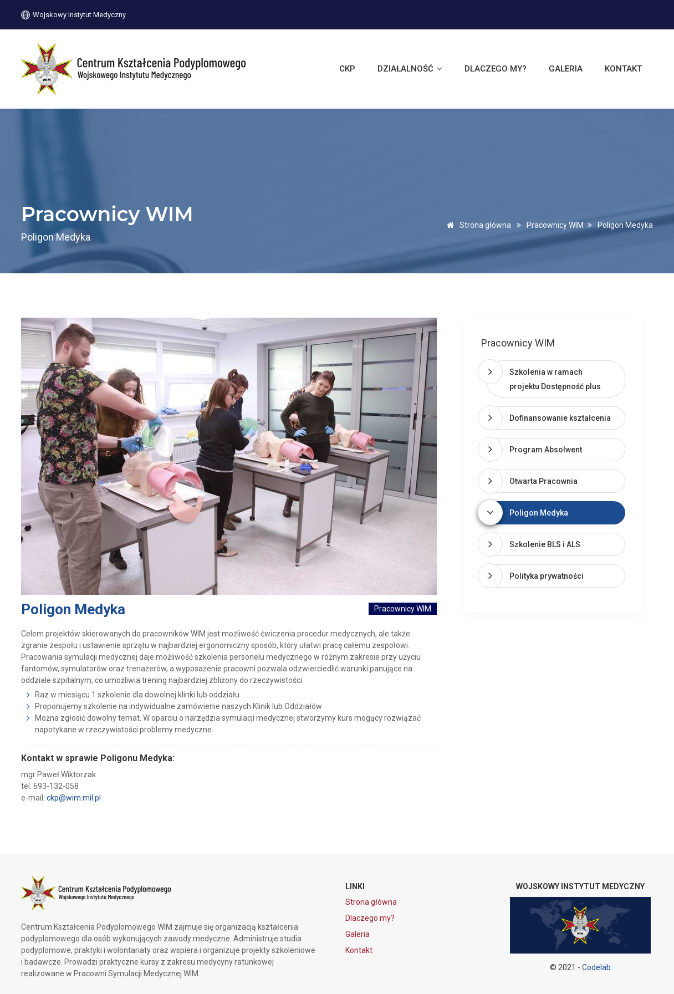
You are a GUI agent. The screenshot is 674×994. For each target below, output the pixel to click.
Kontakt (623, 69)
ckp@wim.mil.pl (74, 797)
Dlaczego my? (495, 69)
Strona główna (477, 225)
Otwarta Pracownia (543, 481)
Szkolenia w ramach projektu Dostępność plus (555, 379)
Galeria (566, 69)
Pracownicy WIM (555, 225)
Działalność (409, 69)
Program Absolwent (545, 449)
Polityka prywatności (546, 576)
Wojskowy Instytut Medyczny (73, 14)
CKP (347, 69)
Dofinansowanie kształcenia (560, 418)
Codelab (596, 967)
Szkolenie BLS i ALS (544, 544)
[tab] (556, 379)
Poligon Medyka (538, 512)
